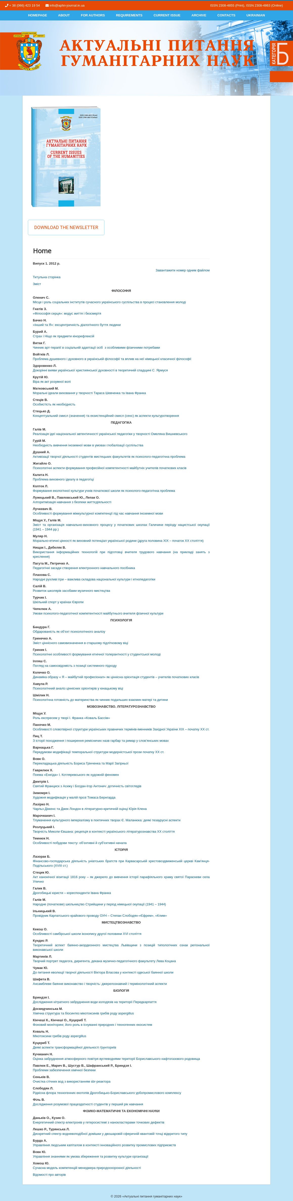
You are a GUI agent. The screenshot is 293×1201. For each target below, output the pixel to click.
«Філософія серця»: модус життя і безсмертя (67, 313)
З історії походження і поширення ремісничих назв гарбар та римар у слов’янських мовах (101, 741)
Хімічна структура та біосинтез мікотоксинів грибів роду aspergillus (83, 1013)
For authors (93, 15)
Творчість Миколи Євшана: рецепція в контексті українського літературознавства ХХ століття (104, 831)
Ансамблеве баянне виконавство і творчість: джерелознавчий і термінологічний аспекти (100, 984)
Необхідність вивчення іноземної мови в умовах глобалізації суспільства (88, 445)
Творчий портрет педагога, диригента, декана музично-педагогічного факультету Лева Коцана (104, 961)
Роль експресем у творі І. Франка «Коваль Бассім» (71, 718)
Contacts (226, 15)
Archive (198, 15)
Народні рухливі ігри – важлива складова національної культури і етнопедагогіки (94, 579)
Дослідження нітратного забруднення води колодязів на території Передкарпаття (95, 1002)
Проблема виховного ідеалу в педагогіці (63, 479)
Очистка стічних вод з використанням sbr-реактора (71, 1081)
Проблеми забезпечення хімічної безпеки (64, 1070)
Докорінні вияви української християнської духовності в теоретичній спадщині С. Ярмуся (100, 370)
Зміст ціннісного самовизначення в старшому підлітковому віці (80, 643)
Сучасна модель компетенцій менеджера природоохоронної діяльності (87, 1168)
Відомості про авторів (49, 1175)
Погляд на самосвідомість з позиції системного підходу (75, 666)
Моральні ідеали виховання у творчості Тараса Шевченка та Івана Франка (89, 393)
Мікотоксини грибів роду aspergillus (59, 1036)
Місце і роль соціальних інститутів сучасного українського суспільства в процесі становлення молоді (109, 302)
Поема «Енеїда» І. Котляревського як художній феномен (76, 775)
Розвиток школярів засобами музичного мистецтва (71, 591)
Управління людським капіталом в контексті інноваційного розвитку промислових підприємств (104, 1145)
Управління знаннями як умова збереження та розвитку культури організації (90, 1156)
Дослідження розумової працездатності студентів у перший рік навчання (88, 1104)
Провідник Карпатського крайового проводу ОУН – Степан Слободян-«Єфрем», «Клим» (100, 915)
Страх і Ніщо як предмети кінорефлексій (63, 336)
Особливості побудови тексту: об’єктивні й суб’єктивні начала (80, 843)
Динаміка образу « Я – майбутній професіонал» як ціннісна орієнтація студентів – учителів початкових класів (116, 677)
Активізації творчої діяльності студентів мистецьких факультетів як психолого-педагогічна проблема (109, 456)
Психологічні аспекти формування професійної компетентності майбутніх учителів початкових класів (109, 468)
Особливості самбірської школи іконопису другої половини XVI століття (87, 934)
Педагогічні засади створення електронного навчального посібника (84, 568)
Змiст (37, 284)
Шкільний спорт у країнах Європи (58, 602)
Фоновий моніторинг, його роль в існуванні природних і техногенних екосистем (92, 1025)
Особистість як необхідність (54, 404)
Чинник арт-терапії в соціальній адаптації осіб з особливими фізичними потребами (96, 347)
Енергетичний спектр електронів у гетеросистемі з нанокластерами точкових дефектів (98, 1122)
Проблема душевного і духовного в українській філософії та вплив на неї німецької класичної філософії (112, 359)
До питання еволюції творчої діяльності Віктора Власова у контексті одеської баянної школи (103, 972)
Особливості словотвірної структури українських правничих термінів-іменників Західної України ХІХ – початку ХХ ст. (121, 729)
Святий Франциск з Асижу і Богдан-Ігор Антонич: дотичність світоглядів (87, 786)
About (64, 15)
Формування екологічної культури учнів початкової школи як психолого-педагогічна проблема (104, 491)
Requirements (129, 15)
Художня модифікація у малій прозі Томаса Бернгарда (74, 797)
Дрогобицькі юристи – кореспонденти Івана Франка (72, 893)
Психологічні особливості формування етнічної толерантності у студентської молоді (97, 654)
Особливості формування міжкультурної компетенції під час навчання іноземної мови (98, 513)
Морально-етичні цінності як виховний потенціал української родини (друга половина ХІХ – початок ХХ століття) (118, 541)
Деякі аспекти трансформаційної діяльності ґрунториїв (74, 1047)
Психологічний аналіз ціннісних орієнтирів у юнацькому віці (78, 688)
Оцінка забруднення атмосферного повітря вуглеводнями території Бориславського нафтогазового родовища (116, 1059)
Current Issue (167, 15)
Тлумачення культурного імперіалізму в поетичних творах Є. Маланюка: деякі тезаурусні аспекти (107, 820)
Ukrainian (256, 15)
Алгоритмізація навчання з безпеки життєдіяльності (72, 502)
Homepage (37, 15)
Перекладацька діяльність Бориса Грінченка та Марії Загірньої (80, 763)
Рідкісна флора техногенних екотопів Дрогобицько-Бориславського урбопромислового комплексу (107, 1093)
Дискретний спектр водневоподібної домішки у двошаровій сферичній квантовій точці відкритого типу (110, 1134)
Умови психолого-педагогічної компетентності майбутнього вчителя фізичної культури (98, 613)
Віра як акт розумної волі (52, 382)
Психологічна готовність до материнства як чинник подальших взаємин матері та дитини (100, 700)
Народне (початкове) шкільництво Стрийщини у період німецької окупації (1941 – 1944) (99, 904)
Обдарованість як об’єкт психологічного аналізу (69, 631)
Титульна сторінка (46, 277)
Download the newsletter (66, 227)
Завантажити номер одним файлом (183, 270)
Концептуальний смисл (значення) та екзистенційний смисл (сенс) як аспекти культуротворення (106, 416)
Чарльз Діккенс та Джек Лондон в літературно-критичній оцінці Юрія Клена (90, 809)
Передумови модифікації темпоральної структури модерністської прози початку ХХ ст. (98, 752)
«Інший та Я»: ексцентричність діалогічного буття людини (77, 325)
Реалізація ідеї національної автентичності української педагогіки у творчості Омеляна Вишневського (110, 434)
